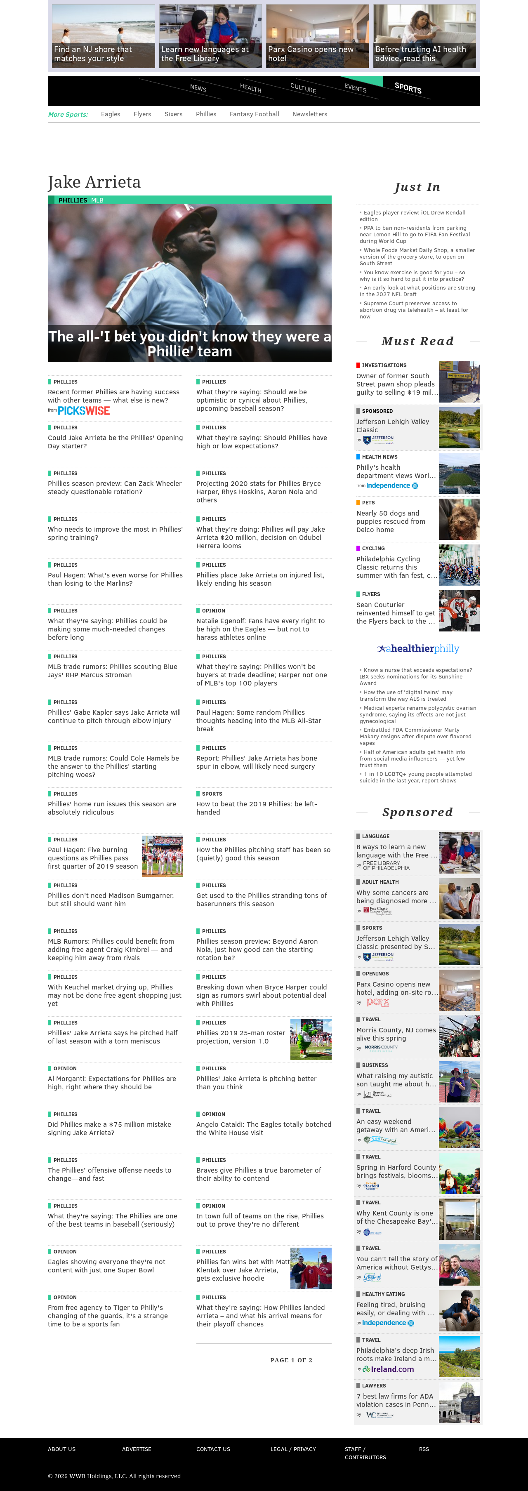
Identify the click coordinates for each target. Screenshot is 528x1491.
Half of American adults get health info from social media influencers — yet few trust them (412, 758)
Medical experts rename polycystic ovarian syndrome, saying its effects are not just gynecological (418, 714)
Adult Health (380, 882)
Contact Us (213, 1449)
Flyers (142, 113)
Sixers (174, 113)
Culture (303, 87)
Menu (61, 91)
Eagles (110, 113)
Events (356, 87)
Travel (371, 1019)
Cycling (373, 548)
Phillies (206, 113)
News (198, 88)
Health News (380, 456)
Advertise (136, 1449)
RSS (424, 1449)
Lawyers (374, 1385)
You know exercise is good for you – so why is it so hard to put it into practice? (412, 275)
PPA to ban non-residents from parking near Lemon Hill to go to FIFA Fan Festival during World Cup (415, 234)
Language (375, 836)
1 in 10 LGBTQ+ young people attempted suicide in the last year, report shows (416, 777)
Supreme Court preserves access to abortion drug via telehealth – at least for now (414, 309)
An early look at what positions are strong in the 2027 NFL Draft (417, 290)
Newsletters (310, 113)
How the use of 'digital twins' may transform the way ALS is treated (406, 695)
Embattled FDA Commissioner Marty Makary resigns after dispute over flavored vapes (415, 736)
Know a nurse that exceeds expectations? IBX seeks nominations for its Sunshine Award (416, 676)
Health (251, 87)
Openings (375, 973)
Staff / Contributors (365, 1453)
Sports (408, 88)
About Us (61, 1449)
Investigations (384, 365)
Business (375, 1065)
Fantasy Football (254, 113)
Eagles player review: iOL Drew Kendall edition (413, 215)
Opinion (213, 610)
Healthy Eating (383, 1294)
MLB (97, 200)
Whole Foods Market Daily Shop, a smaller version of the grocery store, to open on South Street (417, 256)
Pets (368, 502)
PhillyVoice (104, 90)
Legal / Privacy (293, 1449)
